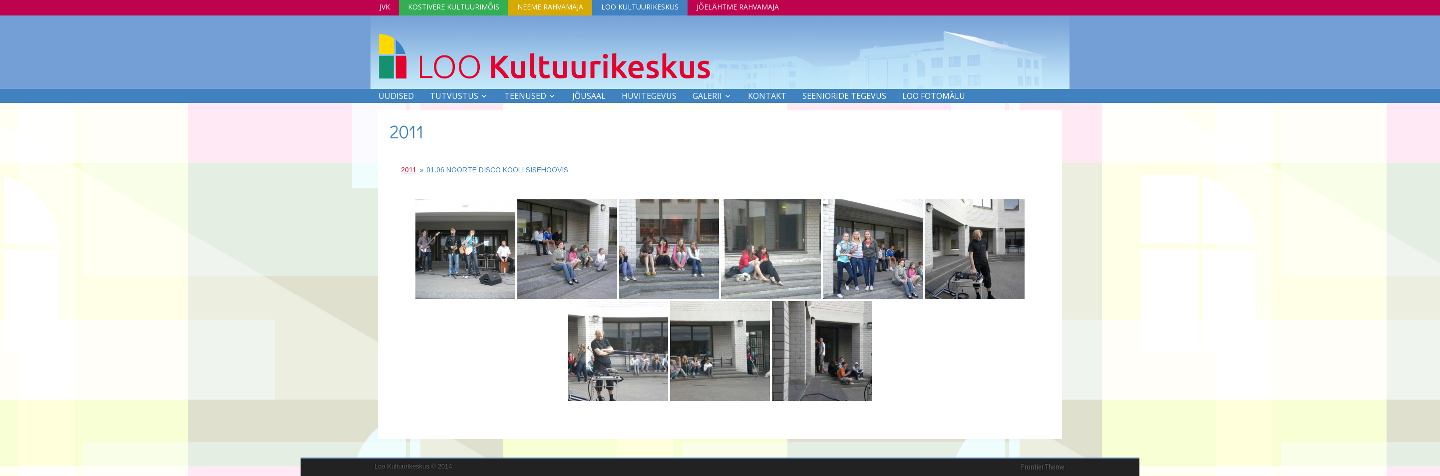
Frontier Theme (1043, 467)
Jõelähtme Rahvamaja (738, 6)
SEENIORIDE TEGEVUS (844, 95)
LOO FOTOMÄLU (933, 95)
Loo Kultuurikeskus (640, 6)
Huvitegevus (649, 95)
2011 (406, 131)
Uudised (396, 95)
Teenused (525, 95)
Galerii (707, 95)
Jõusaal (589, 95)
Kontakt (767, 95)
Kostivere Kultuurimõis (453, 6)
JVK (384, 6)
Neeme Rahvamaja (550, 6)
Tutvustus (454, 95)
